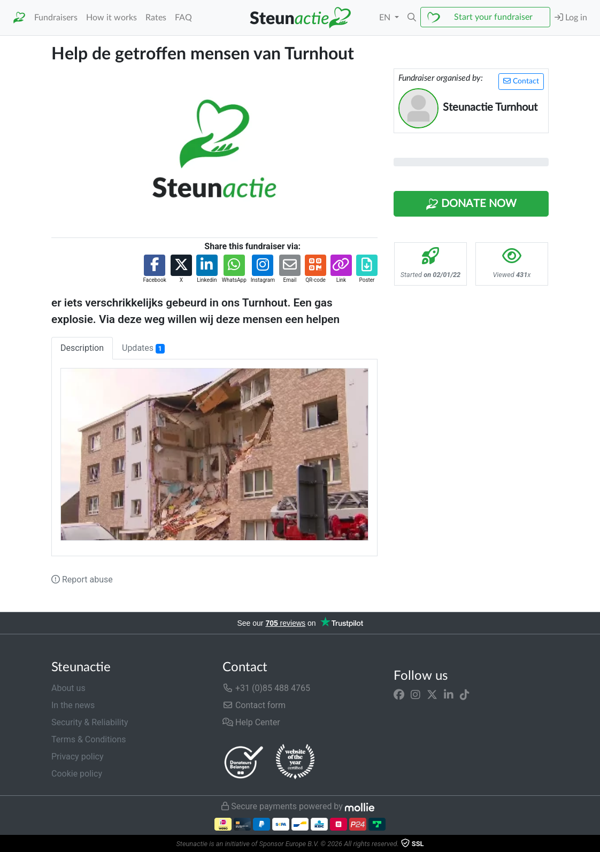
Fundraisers (56, 17)
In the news (73, 705)
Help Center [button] (251, 722)
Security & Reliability (89, 722)
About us (68, 688)
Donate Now (471, 204)
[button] (411, 17)
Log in (571, 17)
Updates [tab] (143, 348)
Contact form (254, 705)
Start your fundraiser (493, 17)
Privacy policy (77, 756)
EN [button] (386, 17)
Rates (155, 17)
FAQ (183, 17)
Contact (521, 81)
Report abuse (82, 579)
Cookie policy (76, 774)
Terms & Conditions (88, 739)
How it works (111, 17)
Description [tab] (82, 348)
